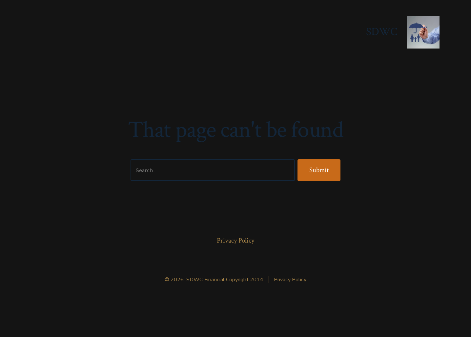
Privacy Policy (235, 240)
